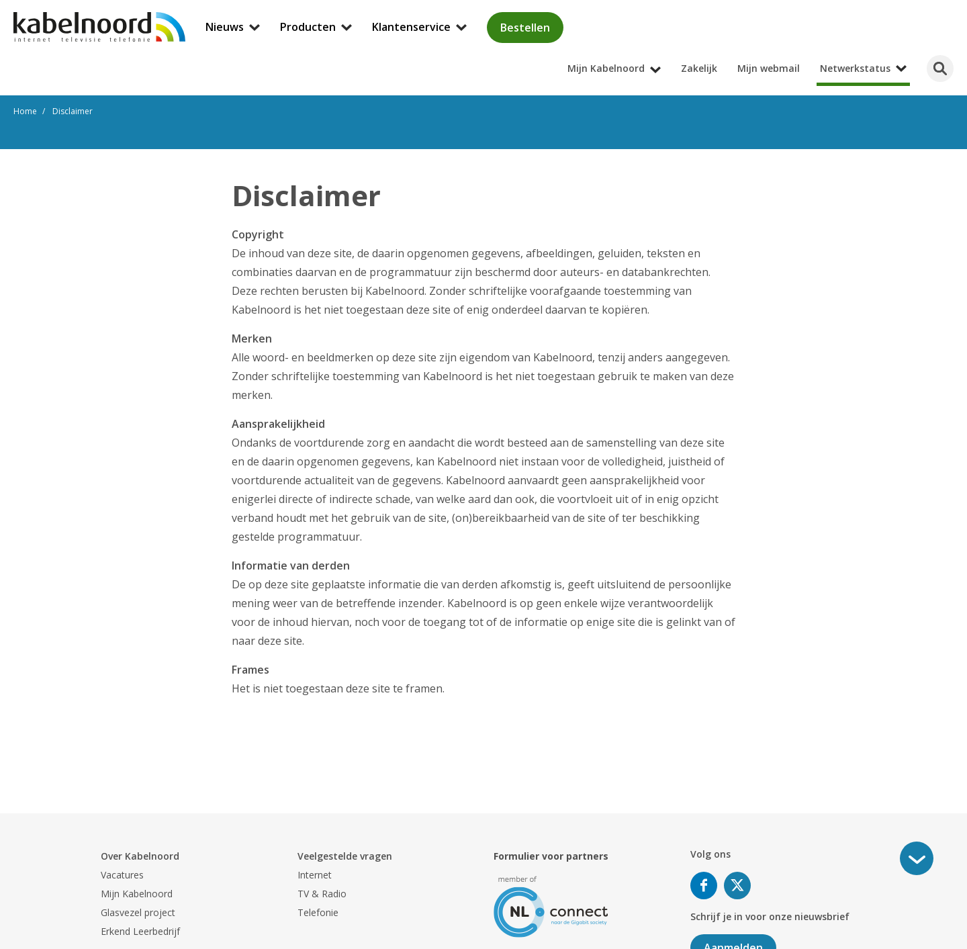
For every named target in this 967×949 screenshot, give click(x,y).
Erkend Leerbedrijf (140, 931)
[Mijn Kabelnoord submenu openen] (963, 9)
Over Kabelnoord (140, 856)
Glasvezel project (138, 912)
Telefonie (317, 912)
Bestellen (525, 27)
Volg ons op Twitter (737, 885)
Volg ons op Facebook (703, 885)
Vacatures (122, 874)
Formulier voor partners (551, 856)
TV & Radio (322, 893)
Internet (314, 874)
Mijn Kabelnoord (137, 893)
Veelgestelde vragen (344, 856)
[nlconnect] (551, 905)
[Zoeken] (940, 68)
